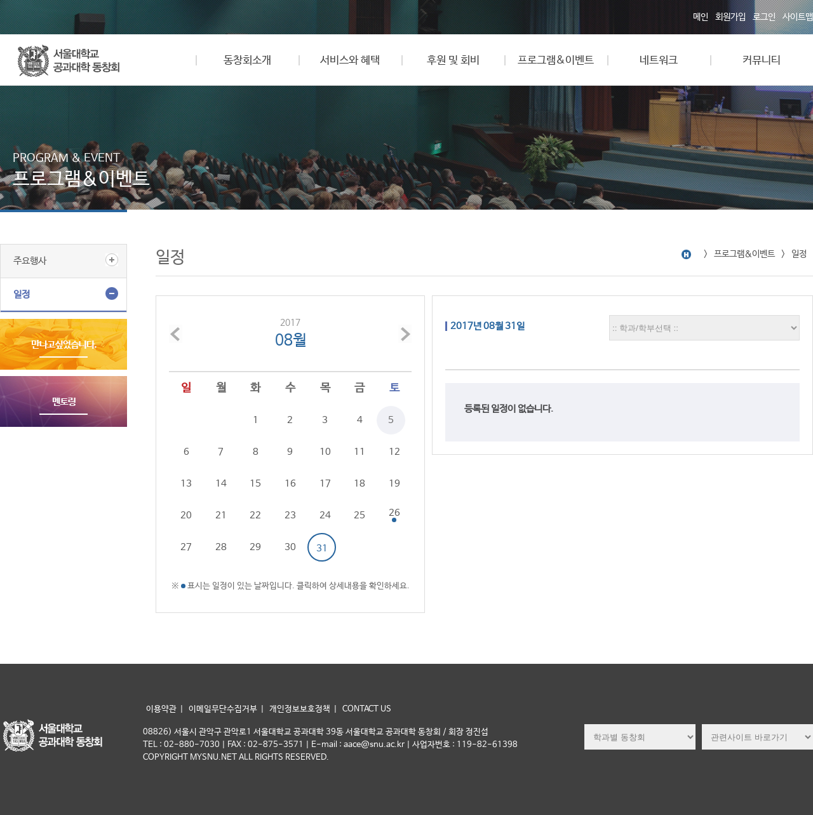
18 (359, 483)
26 (394, 513)
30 (290, 547)
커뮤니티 (761, 61)
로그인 (764, 17)
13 (186, 483)
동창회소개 (247, 61)
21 (221, 515)
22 (255, 515)
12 (394, 452)
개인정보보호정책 (299, 709)
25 (359, 515)
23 (290, 515)
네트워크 (659, 61)
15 (255, 483)
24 (325, 515)
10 (325, 452)
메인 (700, 17)
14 (221, 483)
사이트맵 (798, 17)
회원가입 (730, 17)
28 (221, 547)
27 (186, 547)
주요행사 (29, 260)
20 (186, 515)
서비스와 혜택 (350, 61)
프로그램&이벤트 (556, 61)
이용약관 (161, 709)
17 (325, 483)
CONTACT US (366, 709)
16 (290, 483)
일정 (21, 294)
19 (394, 483)
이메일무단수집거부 (223, 709)
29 (255, 547)
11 (359, 452)
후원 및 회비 (453, 61)
